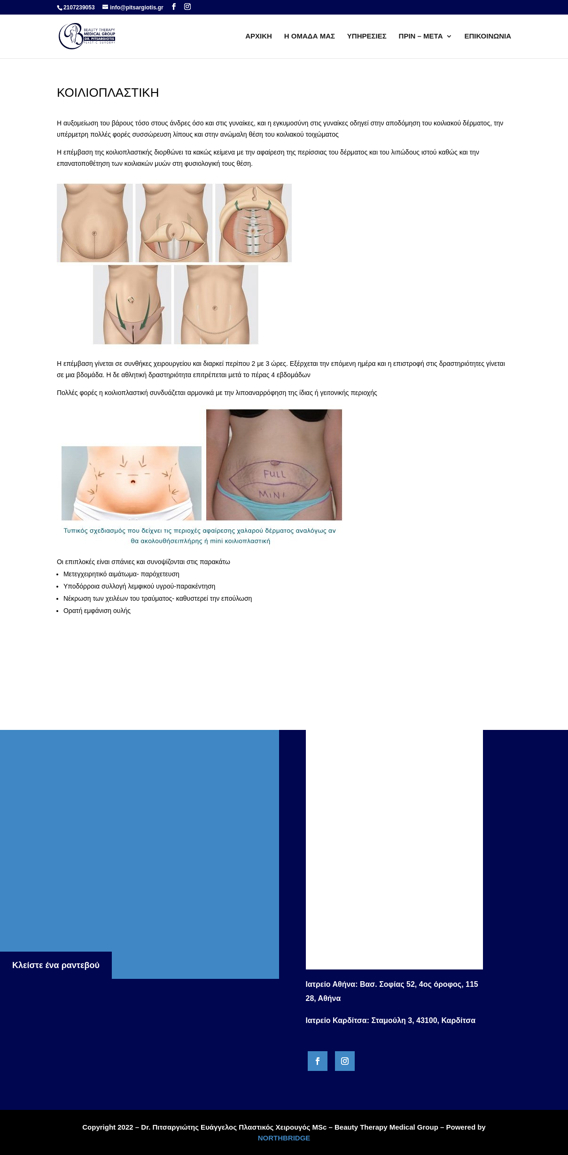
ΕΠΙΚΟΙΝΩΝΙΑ (487, 36)
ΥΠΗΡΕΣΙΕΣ (367, 36)
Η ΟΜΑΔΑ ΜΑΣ (309, 36)
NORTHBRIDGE (284, 1138)
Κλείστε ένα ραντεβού (56, 965)
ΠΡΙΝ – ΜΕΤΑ (421, 36)
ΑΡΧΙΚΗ (258, 36)
